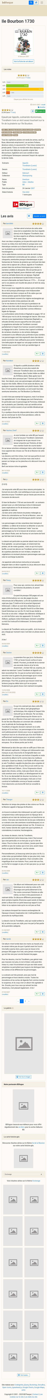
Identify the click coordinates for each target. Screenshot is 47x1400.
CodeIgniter (19, 1385)
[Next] (29, 1001)
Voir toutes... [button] (23, 1375)
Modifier (41, 107)
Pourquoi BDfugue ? (23, 208)
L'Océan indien (17, 132)
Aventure (25, 179)
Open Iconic (6, 1387)
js (6, 479)
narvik (8, 939)
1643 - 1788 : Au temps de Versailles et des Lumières (17, 129)
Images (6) (40, 111)
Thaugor (9, 799)
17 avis (12, 112)
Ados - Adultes (27, 182)
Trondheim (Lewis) (29, 166)
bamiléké (9, 223)
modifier (5, 354)
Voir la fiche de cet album (23, 61)
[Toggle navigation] (42, 2)
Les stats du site (31, 1397)
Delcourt (25, 173)
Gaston (9, 653)
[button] (23, 204)
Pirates (15, 135)
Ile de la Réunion (7, 132)
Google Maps (39, 1387)
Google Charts (28, 1387)
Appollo (25, 163)
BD (23, 185)
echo (23, 1390)
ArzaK (43, 105)
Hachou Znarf (11, 430)
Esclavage (37, 129)
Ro (7, 701)
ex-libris (22, 1127)
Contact (36, 1394)
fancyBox (41, 1385)
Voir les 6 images (23, 1077)
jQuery (26, 1385)
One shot (25, 192)
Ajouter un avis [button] (39, 216)
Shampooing (27, 176)
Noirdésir (9, 361)
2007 (33, 188)
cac (7, 880)
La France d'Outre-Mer (29, 132)
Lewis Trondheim (7, 135)
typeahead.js (17, 1387)
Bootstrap (33, 1385)
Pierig (8, 580)
